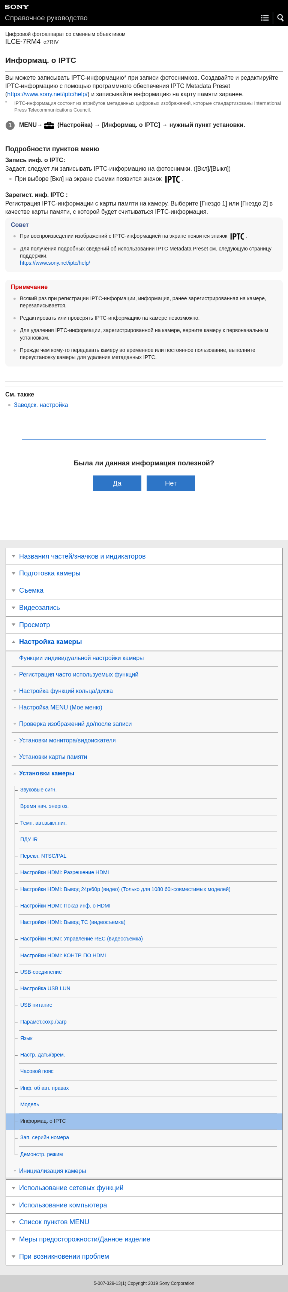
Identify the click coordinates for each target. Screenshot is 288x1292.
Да (117, 483)
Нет (171, 483)
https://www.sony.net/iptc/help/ (47, 94)
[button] (281, 18)
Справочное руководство (46, 18)
